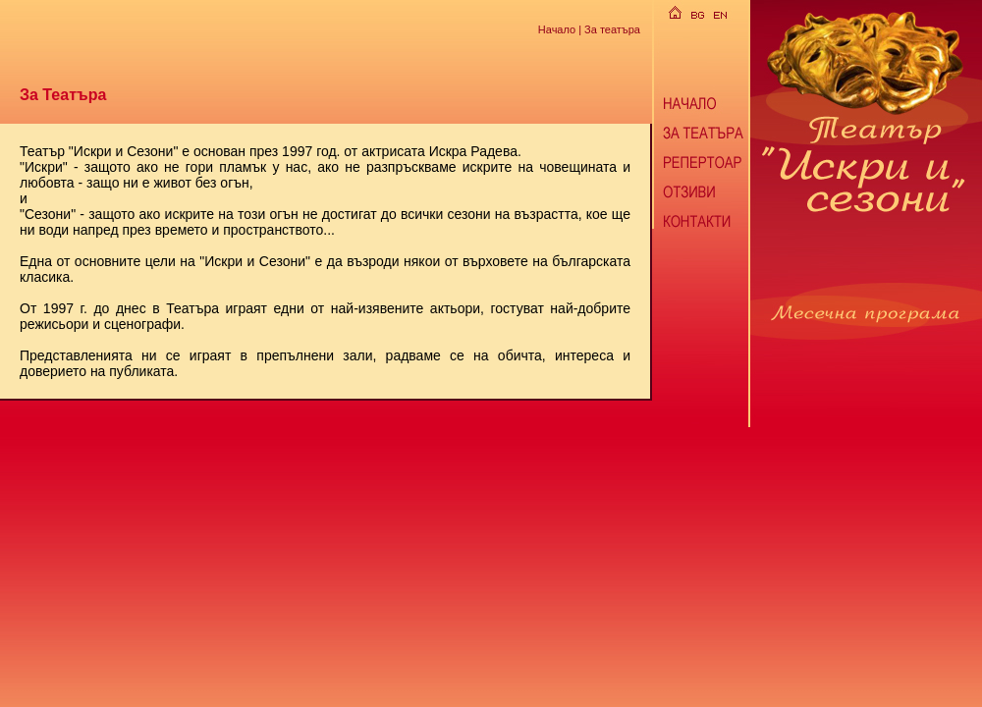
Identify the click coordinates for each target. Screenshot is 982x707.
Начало (556, 28)
